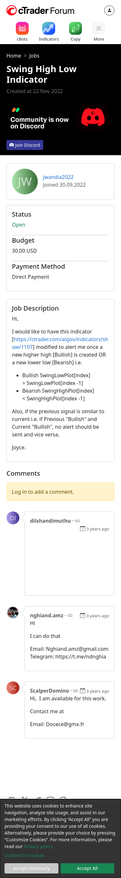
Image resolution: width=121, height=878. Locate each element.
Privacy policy (38, 846)
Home (13, 55)
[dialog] (60, 838)
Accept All (87, 868)
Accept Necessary (31, 868)
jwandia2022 (58, 177)
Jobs (34, 55)
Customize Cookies (25, 855)
